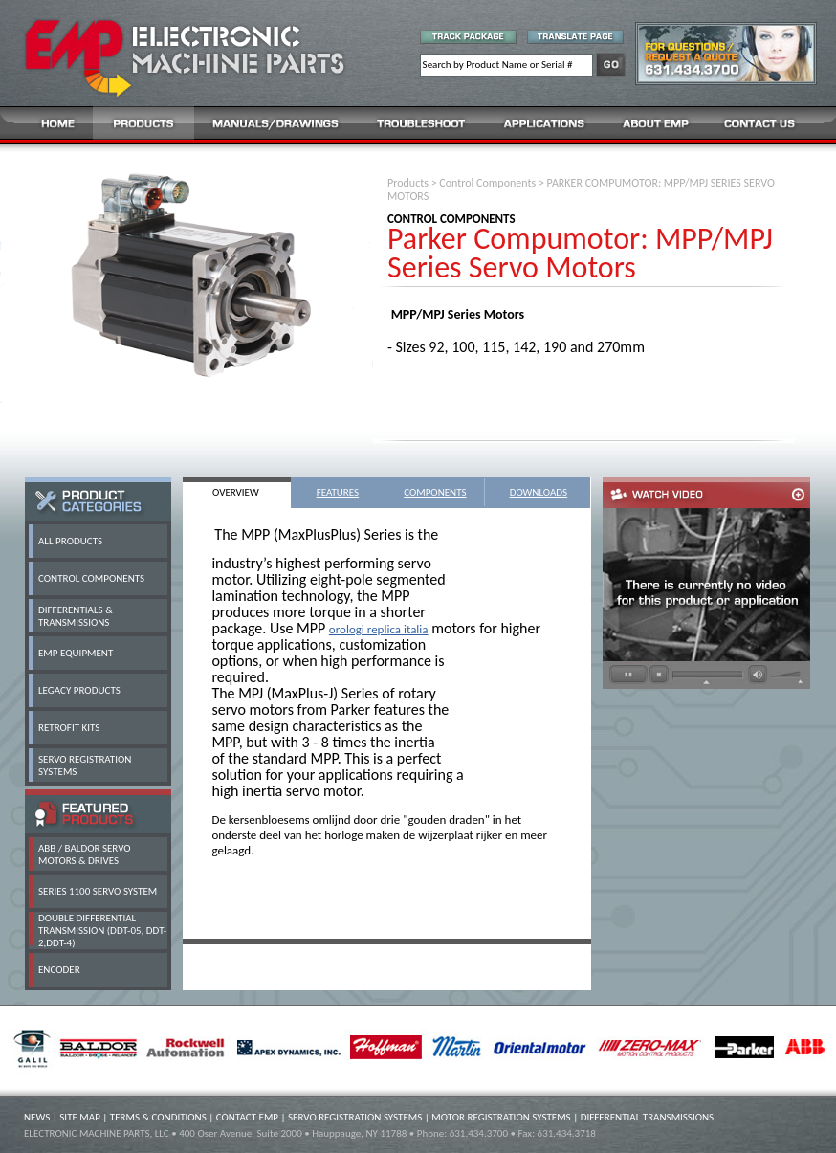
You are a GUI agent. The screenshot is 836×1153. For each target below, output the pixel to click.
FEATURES (338, 492)
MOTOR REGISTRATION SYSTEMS (500, 1117)
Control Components (487, 182)
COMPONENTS (435, 492)
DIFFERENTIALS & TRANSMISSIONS (75, 616)
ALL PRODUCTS (70, 541)
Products (408, 182)
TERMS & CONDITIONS (158, 1117)
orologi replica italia (379, 629)
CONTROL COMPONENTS (91, 578)
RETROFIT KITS (68, 727)
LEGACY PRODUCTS (79, 690)
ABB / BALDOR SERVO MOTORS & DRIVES (84, 854)
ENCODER (59, 970)
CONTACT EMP (247, 1117)
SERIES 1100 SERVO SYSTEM (97, 891)
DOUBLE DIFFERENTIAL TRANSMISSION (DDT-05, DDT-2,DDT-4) (102, 930)
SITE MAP (79, 1117)
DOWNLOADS (539, 492)
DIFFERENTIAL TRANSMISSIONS (647, 1117)
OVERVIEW (235, 492)
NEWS (37, 1117)
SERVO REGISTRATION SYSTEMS (355, 1117)
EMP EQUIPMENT (75, 653)
